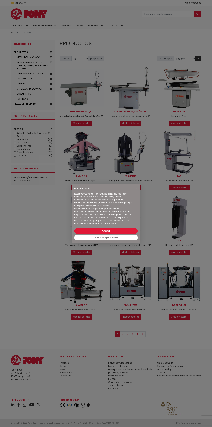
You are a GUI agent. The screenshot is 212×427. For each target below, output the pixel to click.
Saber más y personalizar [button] (106, 237)
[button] (136, 188)
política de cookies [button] (101, 205)
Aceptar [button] (106, 231)
